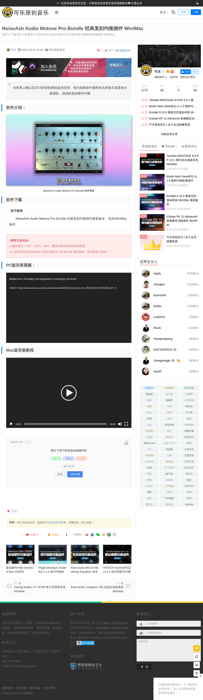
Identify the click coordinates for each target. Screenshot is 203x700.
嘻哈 (149, 412)
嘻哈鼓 (149, 394)
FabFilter (189, 486)
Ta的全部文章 (169, 134)
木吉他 (149, 430)
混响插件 (149, 388)
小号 (149, 449)
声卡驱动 (169, 467)
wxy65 (158, 371)
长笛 (149, 467)
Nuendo (189, 504)
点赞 (31, 534)
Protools (189, 424)
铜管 (169, 492)
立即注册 (75, 474)
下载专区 (16, 34)
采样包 (189, 473)
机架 (189, 418)
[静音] (120, 424)
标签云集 (35, 688)
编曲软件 (189, 437)
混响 (169, 418)
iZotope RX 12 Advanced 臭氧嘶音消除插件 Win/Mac (182, 220)
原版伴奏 (189, 430)
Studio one (149, 443)
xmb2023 (159, 317)
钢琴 (189, 443)
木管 (169, 406)
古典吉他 (189, 449)
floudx (157, 327)
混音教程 (169, 388)
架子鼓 (169, 473)
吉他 (149, 424)
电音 (169, 430)
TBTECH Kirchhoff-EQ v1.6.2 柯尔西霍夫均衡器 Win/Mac (117, 571)
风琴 (189, 498)
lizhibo (158, 306)
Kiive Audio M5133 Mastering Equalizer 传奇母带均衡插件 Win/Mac (85, 571)
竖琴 (189, 492)
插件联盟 (189, 388)
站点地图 (21, 688)
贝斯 (149, 406)
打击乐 (149, 486)
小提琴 (189, 394)
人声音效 (169, 486)
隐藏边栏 (125, 50)
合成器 (184, 168)
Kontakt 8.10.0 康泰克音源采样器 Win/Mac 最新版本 (182, 200)
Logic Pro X (169, 443)
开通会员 (136, 3)
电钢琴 (169, 400)
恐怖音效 (189, 461)
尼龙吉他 (169, 424)
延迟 (189, 480)
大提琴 (149, 437)
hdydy (157, 273)
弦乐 (169, 412)
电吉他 (169, 461)
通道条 (169, 504)
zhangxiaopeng (163, 338)
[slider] (65, 424)
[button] (69, 393)
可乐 (13, 49)
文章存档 (49, 688)
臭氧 (149, 498)
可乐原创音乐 (53, 522)
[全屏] (126, 424)
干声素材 (169, 498)
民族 (149, 400)
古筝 (169, 455)
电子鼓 (169, 394)
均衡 (149, 473)
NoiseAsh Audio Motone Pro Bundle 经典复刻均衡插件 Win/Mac (75, 34)
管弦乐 (169, 437)
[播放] (11, 424)
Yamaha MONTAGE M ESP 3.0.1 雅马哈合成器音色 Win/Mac (183, 160)
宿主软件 (185, 208)
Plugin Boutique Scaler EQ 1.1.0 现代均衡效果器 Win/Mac (52, 571)
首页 (5, 34)
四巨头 (149, 504)
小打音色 (189, 400)
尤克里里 (189, 455)
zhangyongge (162, 360)
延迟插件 (189, 467)
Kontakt (149, 455)
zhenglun (159, 284)
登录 (60, 474)
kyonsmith (160, 295)
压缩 (149, 418)
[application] (68, 308)
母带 (149, 492)
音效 (149, 480)
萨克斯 (189, 412)
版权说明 (7, 688)
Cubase (149, 461)
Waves (189, 406)
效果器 (29, 34)
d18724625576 (163, 349)
